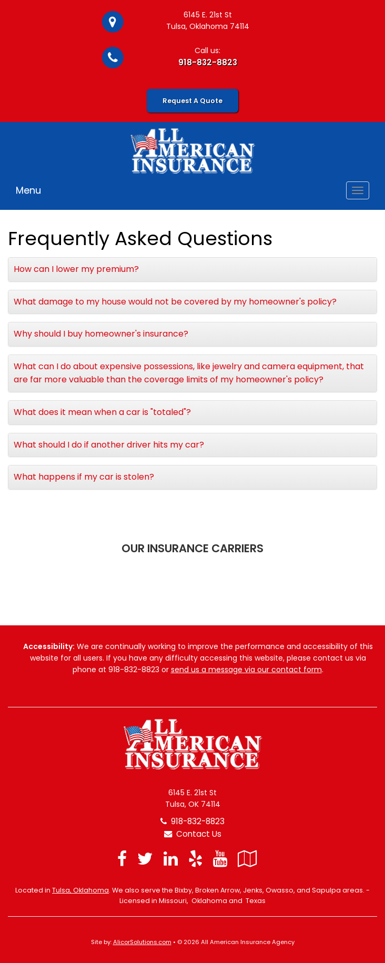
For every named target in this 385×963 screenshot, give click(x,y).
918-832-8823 (207, 62)
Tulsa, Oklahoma (80, 890)
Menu (28, 190)
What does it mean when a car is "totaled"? (102, 412)
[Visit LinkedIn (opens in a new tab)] (170, 858)
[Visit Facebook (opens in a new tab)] (122, 858)
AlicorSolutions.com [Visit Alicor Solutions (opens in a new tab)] (142, 942)
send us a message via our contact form (246, 669)
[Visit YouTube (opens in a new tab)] (220, 858)
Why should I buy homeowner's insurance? (101, 334)
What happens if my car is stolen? (84, 477)
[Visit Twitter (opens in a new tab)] (145, 858)
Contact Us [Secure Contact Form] (192, 833)
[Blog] (267, 858)
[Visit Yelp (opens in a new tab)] (195, 858)
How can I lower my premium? (76, 269)
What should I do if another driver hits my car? (109, 445)
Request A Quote (192, 100)
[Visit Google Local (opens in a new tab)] (247, 858)
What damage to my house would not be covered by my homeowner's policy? (175, 302)
